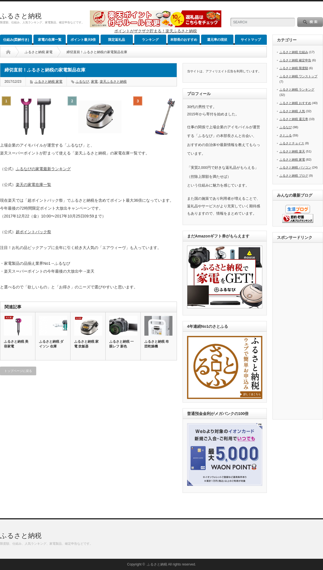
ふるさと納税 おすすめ (295, 103)
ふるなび (82, 82)
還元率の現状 (217, 40)
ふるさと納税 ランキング (296, 89)
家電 (94, 82)
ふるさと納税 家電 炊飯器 (86, 344)
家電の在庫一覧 (50, 40)
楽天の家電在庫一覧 (33, 184)
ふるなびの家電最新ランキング (43, 169)
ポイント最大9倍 (83, 40)
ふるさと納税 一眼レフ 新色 (121, 344)
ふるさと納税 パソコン (295, 167)
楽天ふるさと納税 (113, 82)
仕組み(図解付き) (16, 40)
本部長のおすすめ (183, 40)
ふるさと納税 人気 (292, 111)
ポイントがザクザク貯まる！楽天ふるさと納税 (155, 31)
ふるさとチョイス (291, 143)
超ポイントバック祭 (33, 232)
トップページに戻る (18, 370)
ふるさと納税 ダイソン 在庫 (51, 344)
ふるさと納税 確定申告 (295, 60)
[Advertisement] (299, 331)
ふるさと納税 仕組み (293, 52)
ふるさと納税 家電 (39, 52)
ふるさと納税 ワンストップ (298, 76)
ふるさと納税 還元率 (293, 119)
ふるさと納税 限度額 (293, 68)
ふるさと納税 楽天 (292, 151)
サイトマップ (251, 40)
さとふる (285, 135)
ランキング (150, 40)
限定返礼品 (116, 40)
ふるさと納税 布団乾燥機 (156, 344)
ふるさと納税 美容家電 (16, 344)
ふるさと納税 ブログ (293, 175)
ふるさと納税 (21, 16)
